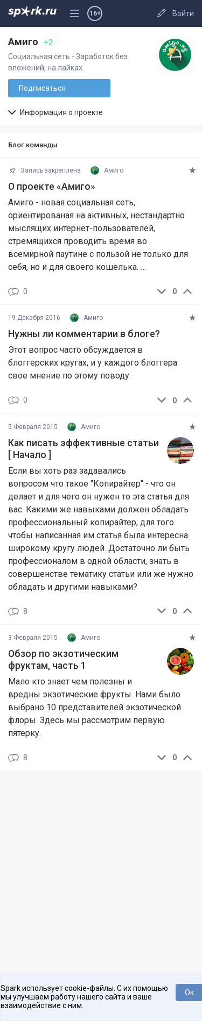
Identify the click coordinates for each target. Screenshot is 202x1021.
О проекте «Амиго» (51, 186)
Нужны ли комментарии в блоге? (84, 334)
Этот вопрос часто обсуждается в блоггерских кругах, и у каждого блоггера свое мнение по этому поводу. (92, 363)
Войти (183, 13)
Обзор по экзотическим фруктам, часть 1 (63, 659)
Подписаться (42, 88)
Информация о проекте (55, 112)
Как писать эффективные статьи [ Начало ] (83, 449)
